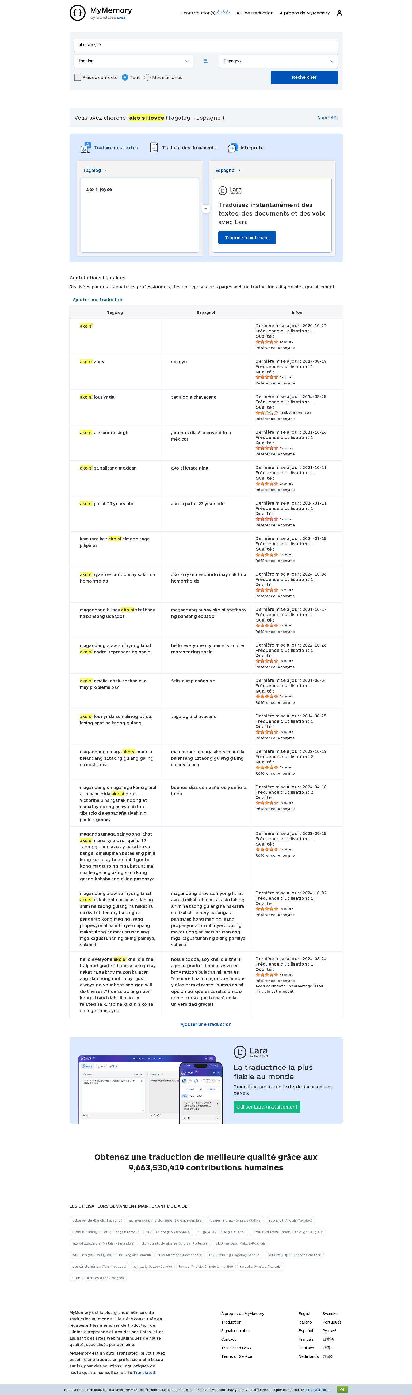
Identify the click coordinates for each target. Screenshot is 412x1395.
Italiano (305, 1322)
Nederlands (309, 1356)
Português (332, 1322)
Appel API (327, 117)
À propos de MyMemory (305, 12)
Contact (228, 1339)
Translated (236, 1347)
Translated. (144, 1372)
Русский (330, 1330)
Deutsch (306, 1347)
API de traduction (254, 12)
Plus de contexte (95, 77)
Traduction (231, 1322)
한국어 (328, 1356)
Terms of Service (236, 1356)
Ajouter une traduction (98, 299)
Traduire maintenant (247, 237)
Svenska (330, 1313)
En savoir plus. (317, 1390)
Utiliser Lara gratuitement (267, 1107)
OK (342, 1389)
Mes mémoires (163, 77)
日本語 (328, 1339)
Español (306, 1330)
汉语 (326, 1347)
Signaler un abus (236, 1330)
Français (306, 1339)
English (305, 1313)
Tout (131, 77)
